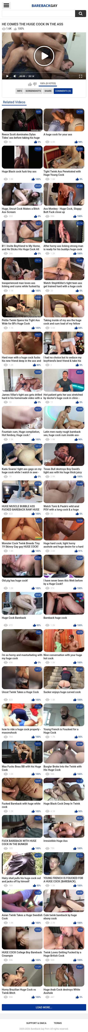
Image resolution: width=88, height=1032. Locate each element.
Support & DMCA (36, 1023)
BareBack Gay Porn (40, 1029)
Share (48, 91)
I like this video (30, 84)
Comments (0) (63, 91)
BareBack (44, 5)
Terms (58, 1023)
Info (19, 91)
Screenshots (33, 91)
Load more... (44, 1007)
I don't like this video (35, 84)
